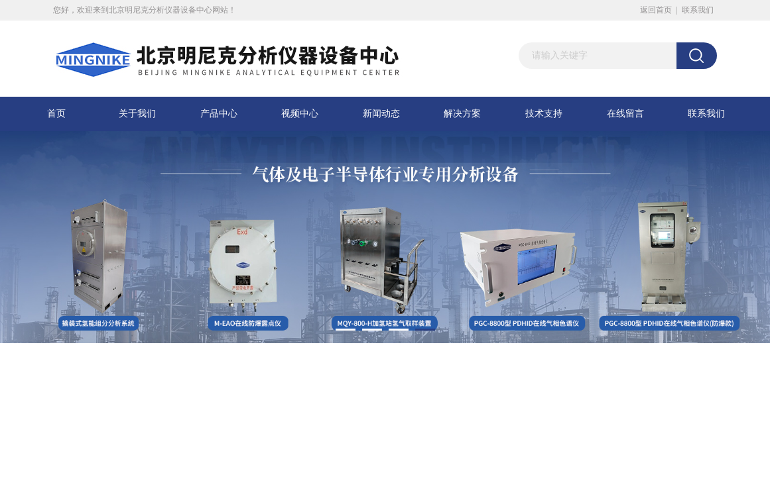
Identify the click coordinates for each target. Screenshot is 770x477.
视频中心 (299, 114)
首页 (56, 114)
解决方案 (462, 114)
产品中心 (218, 114)
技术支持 (543, 114)
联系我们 (698, 10)
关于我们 (137, 114)
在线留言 (625, 114)
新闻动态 (381, 114)
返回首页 (656, 10)
